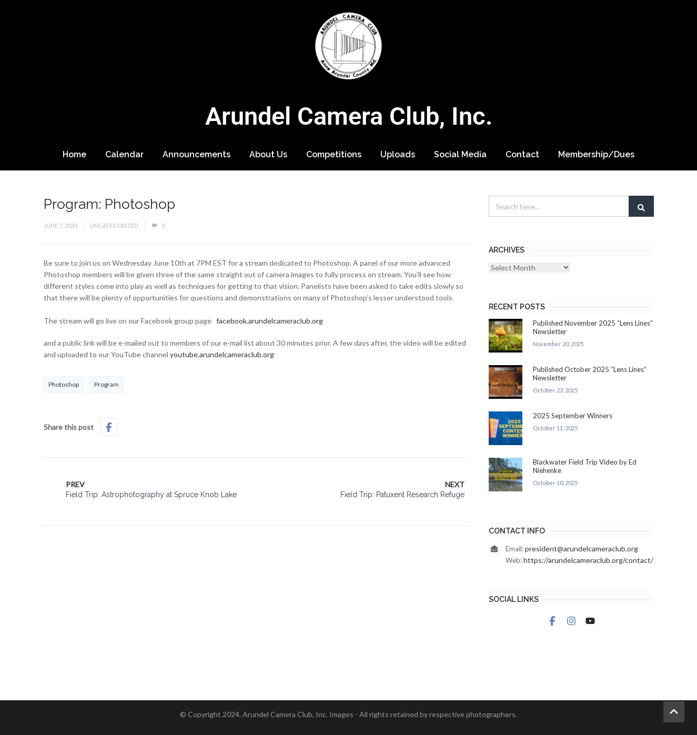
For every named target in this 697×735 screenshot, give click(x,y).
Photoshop (63, 384)
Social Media (460, 154)
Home (74, 154)
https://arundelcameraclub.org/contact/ (588, 560)
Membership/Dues (596, 154)
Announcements (196, 154)
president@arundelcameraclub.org (581, 548)
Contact (522, 154)
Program (106, 384)
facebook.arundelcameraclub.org (269, 320)
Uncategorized (114, 225)
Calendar (124, 154)
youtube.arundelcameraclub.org (222, 354)
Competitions (333, 154)
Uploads (397, 154)
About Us (268, 154)
